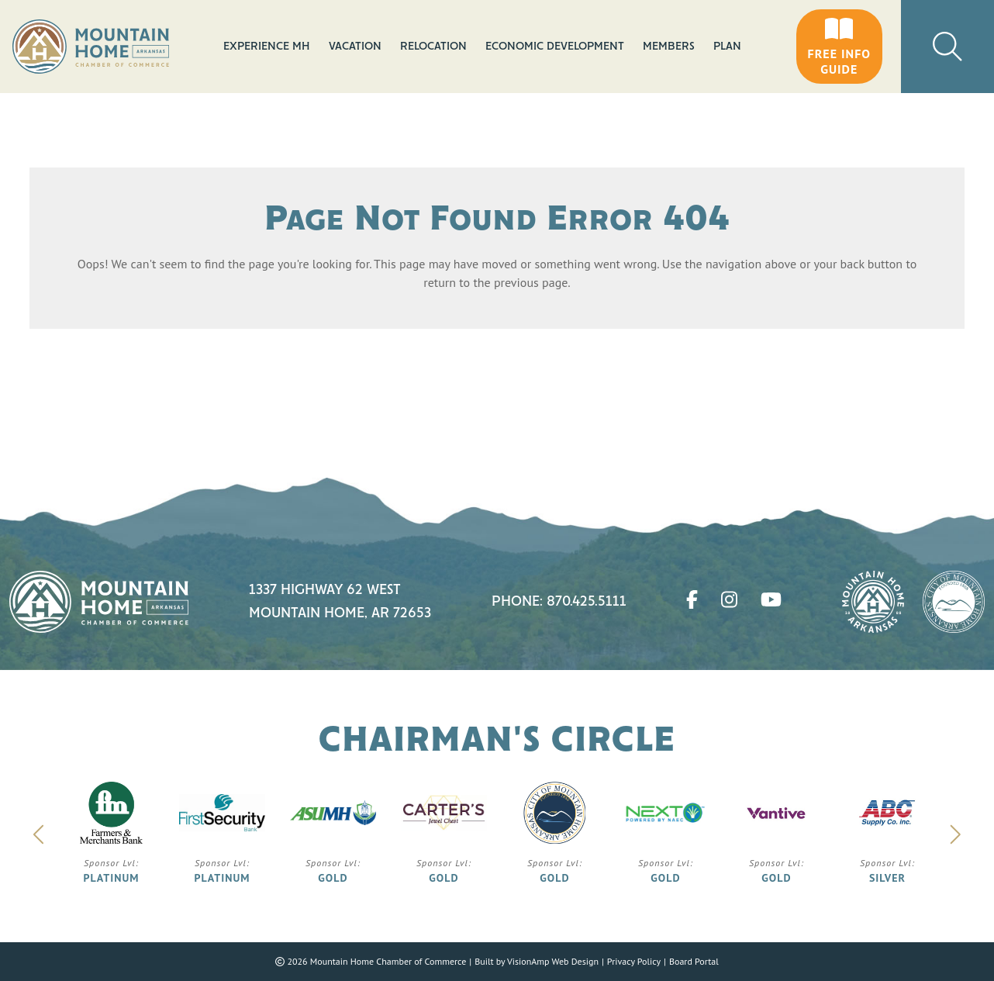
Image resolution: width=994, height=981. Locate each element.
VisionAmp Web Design (553, 961)
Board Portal (694, 961)
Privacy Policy (634, 961)
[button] (839, 46)
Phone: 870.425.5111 (559, 602)
